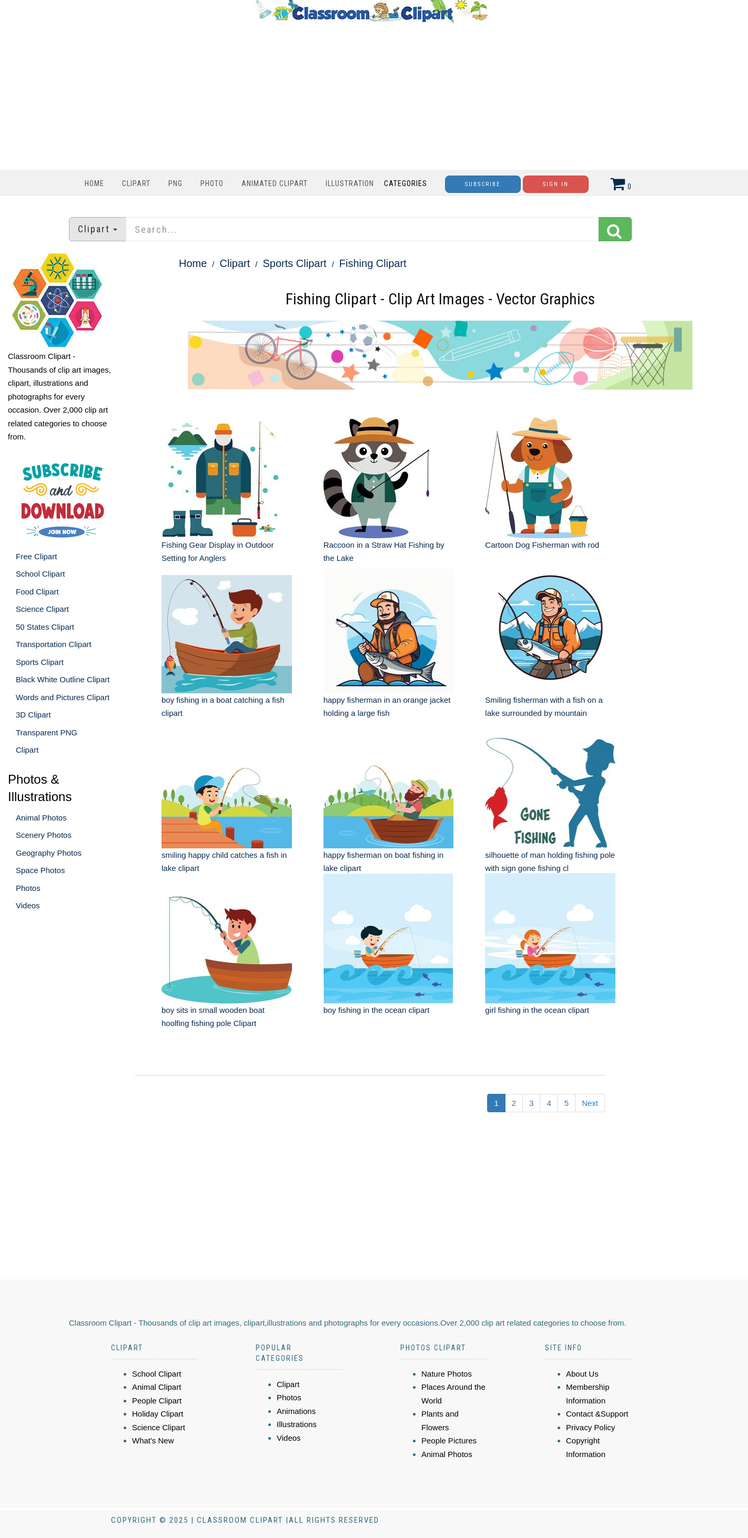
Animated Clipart (274, 183)
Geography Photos (49, 852)
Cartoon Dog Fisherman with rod (542, 544)
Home (94, 183)
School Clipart (40, 573)
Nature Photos (446, 1373)
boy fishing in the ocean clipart (377, 1010)
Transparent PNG (46, 732)
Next (590, 1103)
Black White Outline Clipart (62, 679)
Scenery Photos (44, 834)
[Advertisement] (371, 96)
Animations (296, 1411)
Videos (28, 905)
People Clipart (156, 1400)
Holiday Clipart (158, 1413)
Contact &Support (597, 1413)
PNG (175, 183)
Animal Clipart (156, 1386)
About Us (582, 1373)
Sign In (556, 184)
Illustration (350, 183)
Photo (212, 183)
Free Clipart (36, 556)
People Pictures (449, 1440)
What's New (153, 1440)
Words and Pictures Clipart (62, 697)
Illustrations (297, 1424)
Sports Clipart (40, 662)
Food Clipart (37, 591)
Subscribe (483, 184)
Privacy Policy (590, 1427)
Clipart (136, 183)
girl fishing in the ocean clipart (537, 1010)
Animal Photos (41, 817)
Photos (28, 888)
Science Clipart (42, 608)
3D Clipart (33, 714)
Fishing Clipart (373, 263)
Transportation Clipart (54, 644)
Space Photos (40, 870)
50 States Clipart (45, 626)
